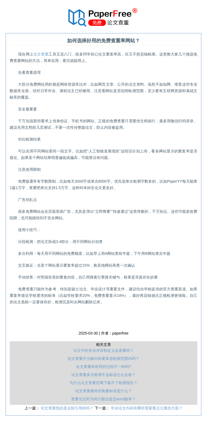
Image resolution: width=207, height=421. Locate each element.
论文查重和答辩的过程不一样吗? (103, 366)
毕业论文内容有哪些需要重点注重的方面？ (146, 408)
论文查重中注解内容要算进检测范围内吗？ (103, 358)
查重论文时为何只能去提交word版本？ (103, 399)
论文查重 (41, 54)
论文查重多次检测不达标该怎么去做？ (103, 375)
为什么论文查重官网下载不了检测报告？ (103, 383)
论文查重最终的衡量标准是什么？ (103, 391)
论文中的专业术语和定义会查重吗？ (103, 350)
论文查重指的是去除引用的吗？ (68, 408)
